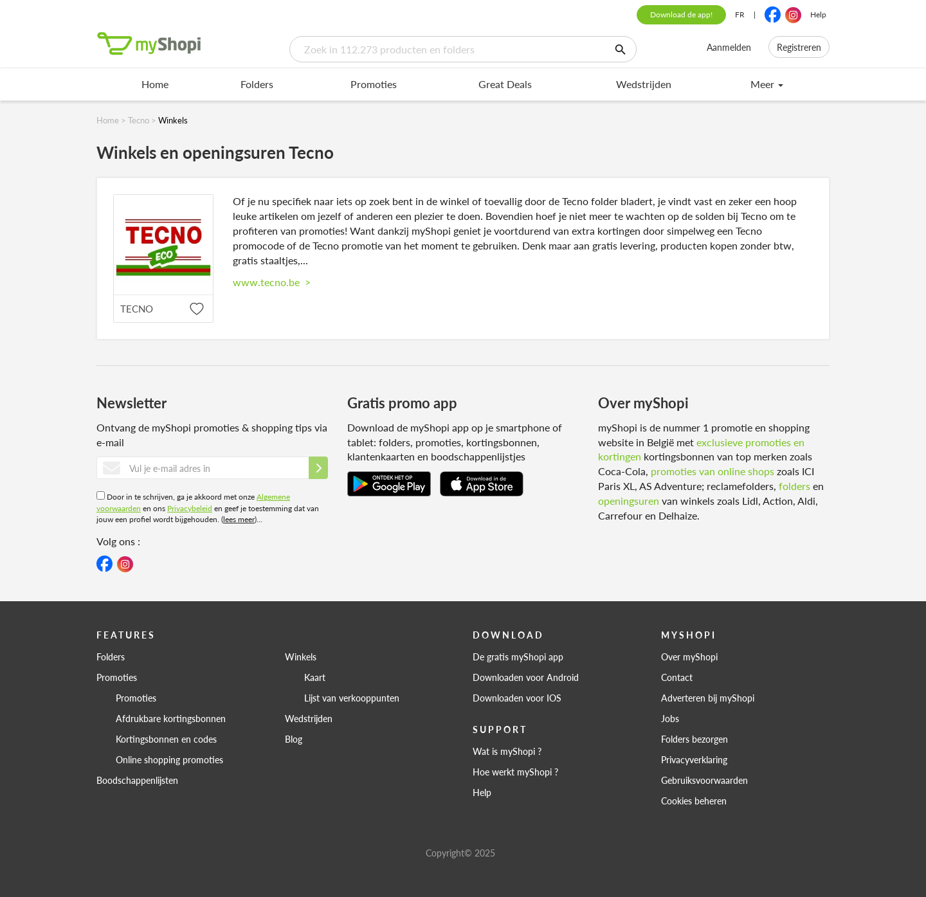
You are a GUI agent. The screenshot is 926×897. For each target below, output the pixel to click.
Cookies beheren (694, 800)
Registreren (799, 47)
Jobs (670, 718)
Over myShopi (689, 656)
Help (818, 14)
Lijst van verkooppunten (351, 697)
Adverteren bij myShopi (707, 697)
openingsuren (628, 500)
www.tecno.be (272, 282)
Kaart (314, 677)
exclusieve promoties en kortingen (701, 449)
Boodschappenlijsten (137, 780)
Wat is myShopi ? (507, 751)
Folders (257, 84)
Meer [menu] (766, 84)
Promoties (373, 84)
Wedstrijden (643, 84)
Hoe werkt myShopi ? (515, 771)
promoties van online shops (712, 471)
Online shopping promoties (169, 759)
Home (154, 84)
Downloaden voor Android (526, 677)
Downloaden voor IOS (517, 697)
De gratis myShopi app (518, 656)
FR (740, 14)
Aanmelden (729, 47)
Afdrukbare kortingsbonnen (171, 718)
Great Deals (505, 84)
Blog (293, 738)
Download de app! (681, 14)
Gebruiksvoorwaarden (704, 780)
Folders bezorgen (694, 738)
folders (794, 485)
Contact (677, 677)
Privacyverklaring (694, 759)
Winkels (300, 656)
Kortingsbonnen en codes (166, 738)
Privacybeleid (189, 508)
